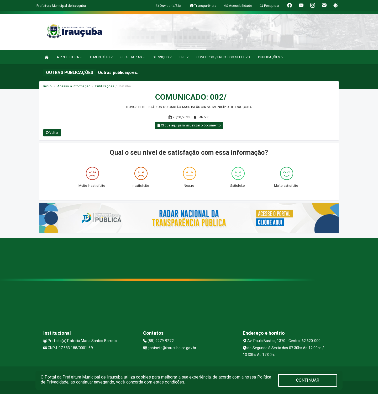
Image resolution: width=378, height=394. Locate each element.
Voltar (52, 133)
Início (47, 86)
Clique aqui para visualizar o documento (189, 125)
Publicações (104, 86)
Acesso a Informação (74, 86)
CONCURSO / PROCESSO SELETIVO (223, 57)
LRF (184, 57)
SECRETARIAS (132, 57)
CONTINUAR (307, 380)
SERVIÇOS (162, 57)
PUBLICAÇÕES (270, 57)
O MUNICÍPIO (101, 57)
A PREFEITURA (69, 57)
